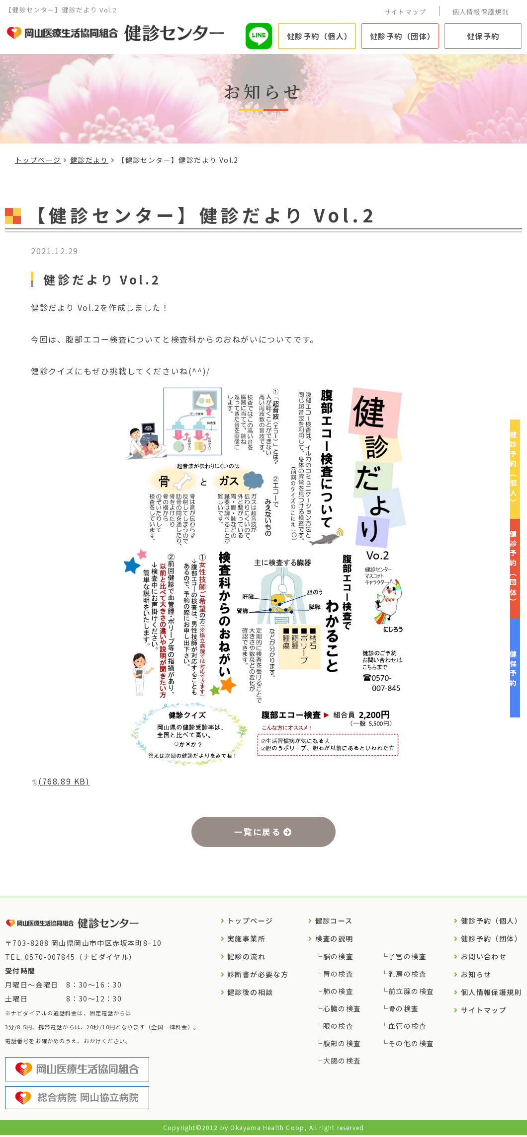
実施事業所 (246, 940)
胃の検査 (338, 976)
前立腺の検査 (411, 993)
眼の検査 (338, 1028)
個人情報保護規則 (480, 11)
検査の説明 (334, 940)
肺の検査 (338, 993)
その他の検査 (411, 1045)
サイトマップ (405, 11)
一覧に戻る (257, 832)
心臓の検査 (342, 1010)
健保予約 (483, 36)
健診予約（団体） (403, 36)
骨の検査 (403, 1010)
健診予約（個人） (319, 36)
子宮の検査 (407, 958)
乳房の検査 (407, 976)
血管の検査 (407, 1028)
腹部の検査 (342, 1045)
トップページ (38, 160)
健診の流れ (246, 958)
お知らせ (476, 976)
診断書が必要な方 (257, 976)
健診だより (89, 160)
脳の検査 (338, 958)
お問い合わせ (484, 958)
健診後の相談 (250, 994)
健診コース (334, 922)
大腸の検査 (342, 1062)
